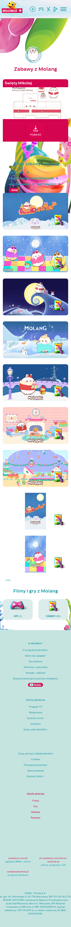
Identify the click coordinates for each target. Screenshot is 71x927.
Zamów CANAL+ (35, 776)
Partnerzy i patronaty (36, 667)
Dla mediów (35, 661)
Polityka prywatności (35, 765)
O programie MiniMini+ (35, 650)
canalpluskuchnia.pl (18, 871)
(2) (18, 609)
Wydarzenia (35, 712)
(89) (53, 609)
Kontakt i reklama (35, 673)
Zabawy (35, 812)
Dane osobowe (35, 771)
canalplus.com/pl (17, 858)
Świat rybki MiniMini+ (35, 729)
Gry (35, 806)
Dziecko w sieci (35, 718)
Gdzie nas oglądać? (35, 656)
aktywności (46, 184)
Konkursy (35, 724)
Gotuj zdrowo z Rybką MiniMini (35, 754)
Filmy (35, 801)
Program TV (35, 707)
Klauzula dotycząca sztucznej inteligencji (35, 678)
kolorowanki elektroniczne (31, 178)
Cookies (35, 759)
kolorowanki (19, 184)
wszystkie (16, 172)
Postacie (35, 818)
